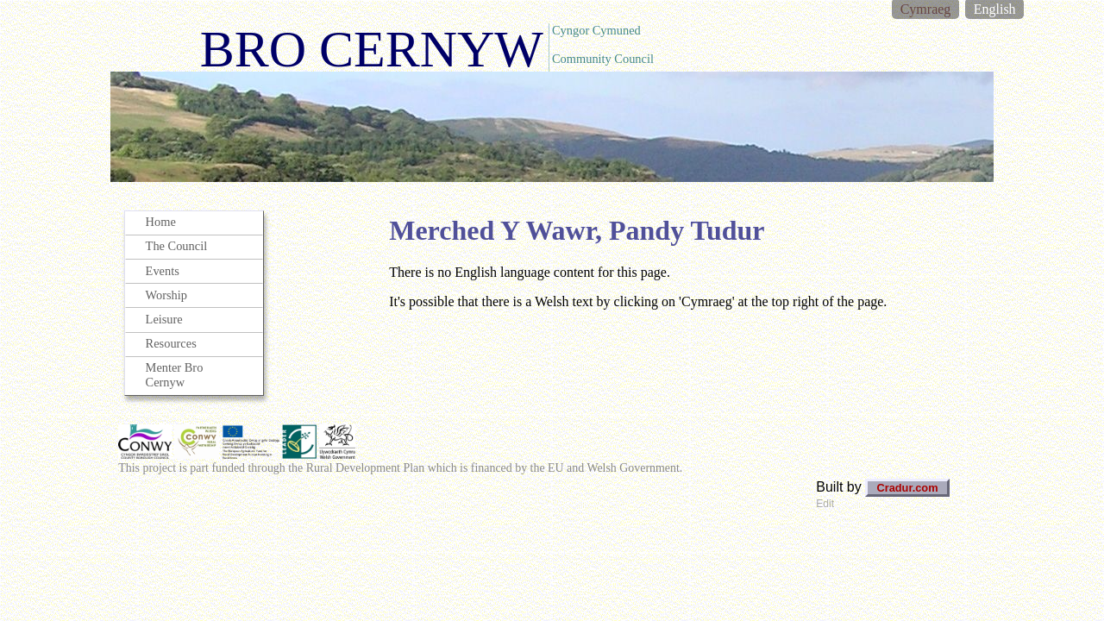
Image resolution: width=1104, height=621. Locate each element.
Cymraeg (925, 9)
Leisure (164, 319)
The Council (177, 246)
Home (161, 222)
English (995, 9)
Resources (171, 343)
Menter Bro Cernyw (175, 375)
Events (162, 271)
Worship (166, 295)
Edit (825, 504)
